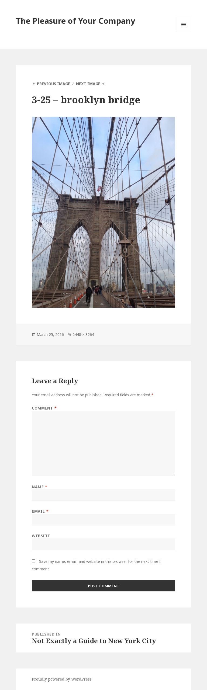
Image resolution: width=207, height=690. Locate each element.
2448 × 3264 (83, 334)
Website (41, 535)
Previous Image (53, 83)
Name (39, 486)
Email (40, 511)
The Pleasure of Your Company (75, 20)
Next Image (88, 83)
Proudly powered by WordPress (62, 679)
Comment (44, 408)
